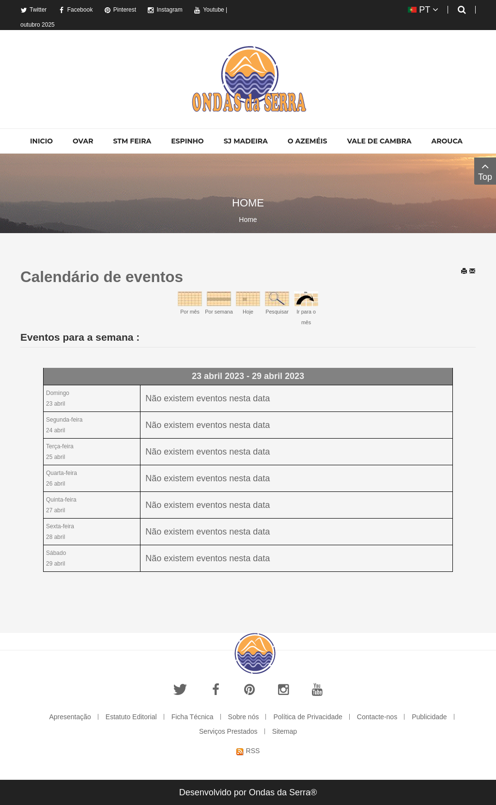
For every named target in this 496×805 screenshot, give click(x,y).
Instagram (164, 9)
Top (485, 171)
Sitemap (284, 731)
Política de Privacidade (307, 717)
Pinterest (120, 9)
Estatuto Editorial (131, 717)
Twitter (33, 9)
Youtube (209, 9)
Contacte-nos (377, 717)
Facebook (75, 9)
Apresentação (70, 717)
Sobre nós (243, 717)
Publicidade (429, 717)
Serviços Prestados (228, 731)
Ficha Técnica (192, 717)
